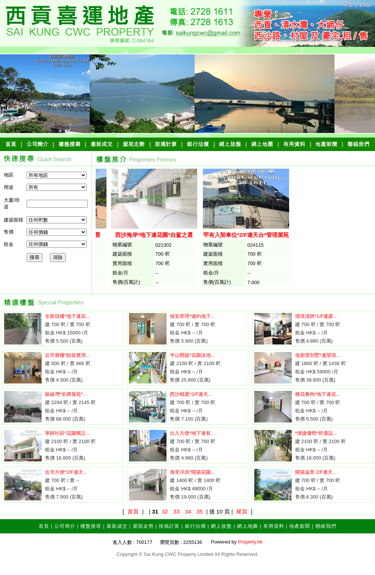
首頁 (133, 511)
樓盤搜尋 (90, 526)
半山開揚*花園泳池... (192, 355)
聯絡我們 (325, 526)
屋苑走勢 (143, 526)
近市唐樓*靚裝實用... (67, 355)
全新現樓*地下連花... (67, 316)
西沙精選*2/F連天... (191, 394)
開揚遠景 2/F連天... (316, 472)
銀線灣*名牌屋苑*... (66, 394)
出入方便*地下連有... (192, 433)
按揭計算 (169, 526)
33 (176, 511)
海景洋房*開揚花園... (192, 472)
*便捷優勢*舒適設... (316, 433)
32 (165, 511)
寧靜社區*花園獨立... (67, 433)
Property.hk (250, 542)
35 (199, 511)
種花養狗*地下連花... (317, 394)
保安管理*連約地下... (192, 316)
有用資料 (273, 526)
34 (188, 511)
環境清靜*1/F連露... (316, 316)
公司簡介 (64, 526)
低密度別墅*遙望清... (317, 355)
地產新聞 (299, 526)
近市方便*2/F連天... (66, 472)
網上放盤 (221, 526)
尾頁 (242, 511)
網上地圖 (247, 526)
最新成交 (117, 526)
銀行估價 (195, 526)
